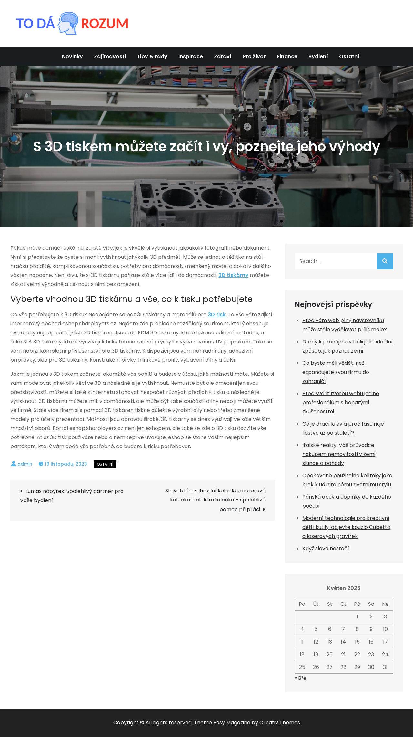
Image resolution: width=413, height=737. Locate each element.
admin (24, 464)
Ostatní (349, 56)
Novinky (72, 56)
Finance (287, 56)
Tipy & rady (152, 56)
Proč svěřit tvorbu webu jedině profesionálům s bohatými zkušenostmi (340, 402)
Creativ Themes (279, 722)
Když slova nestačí (325, 548)
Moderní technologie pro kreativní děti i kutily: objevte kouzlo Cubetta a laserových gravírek (346, 527)
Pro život (254, 56)
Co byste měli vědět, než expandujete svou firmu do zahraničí (335, 372)
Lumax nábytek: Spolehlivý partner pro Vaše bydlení (72, 496)
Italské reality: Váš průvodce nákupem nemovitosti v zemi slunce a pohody (338, 454)
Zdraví (223, 56)
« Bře (301, 678)
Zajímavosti (110, 56)
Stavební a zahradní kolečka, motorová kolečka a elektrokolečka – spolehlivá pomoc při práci (215, 500)
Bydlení (318, 56)
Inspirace (190, 56)
